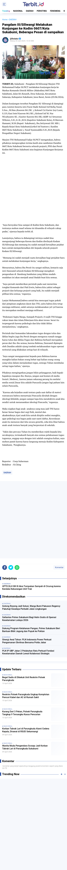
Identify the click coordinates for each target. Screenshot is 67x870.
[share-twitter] (10, 492)
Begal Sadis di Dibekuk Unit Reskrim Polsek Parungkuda (23, 603)
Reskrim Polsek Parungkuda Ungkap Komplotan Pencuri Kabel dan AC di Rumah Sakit (25, 621)
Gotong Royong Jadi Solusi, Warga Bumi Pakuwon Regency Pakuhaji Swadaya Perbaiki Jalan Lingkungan (31, 532)
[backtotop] (33, 862)
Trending (6, 11)
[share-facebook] (4, 492)
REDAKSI (29, 853)
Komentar (59, 492)
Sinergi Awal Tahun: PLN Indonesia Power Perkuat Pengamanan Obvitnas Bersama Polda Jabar (26, 566)
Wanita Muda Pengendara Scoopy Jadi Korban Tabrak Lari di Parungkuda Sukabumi (25, 672)
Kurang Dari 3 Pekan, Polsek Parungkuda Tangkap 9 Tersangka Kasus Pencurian (22, 638)
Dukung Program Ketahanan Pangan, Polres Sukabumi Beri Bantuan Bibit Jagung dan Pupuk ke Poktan (31, 554)
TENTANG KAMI (16, 853)
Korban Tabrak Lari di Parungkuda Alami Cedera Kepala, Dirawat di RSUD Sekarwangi (25, 655)
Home (4, 19)
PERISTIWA (42, 11)
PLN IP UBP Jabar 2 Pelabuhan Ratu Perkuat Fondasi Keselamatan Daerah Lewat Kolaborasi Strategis (28, 577)
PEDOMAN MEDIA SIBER (45, 853)
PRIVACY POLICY (26, 856)
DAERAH (30, 11)
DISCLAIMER (41, 856)
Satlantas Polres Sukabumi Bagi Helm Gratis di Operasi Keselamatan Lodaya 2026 (29, 543)
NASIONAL (18, 11)
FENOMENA (55, 11)
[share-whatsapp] (17, 492)
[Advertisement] (33, 739)
